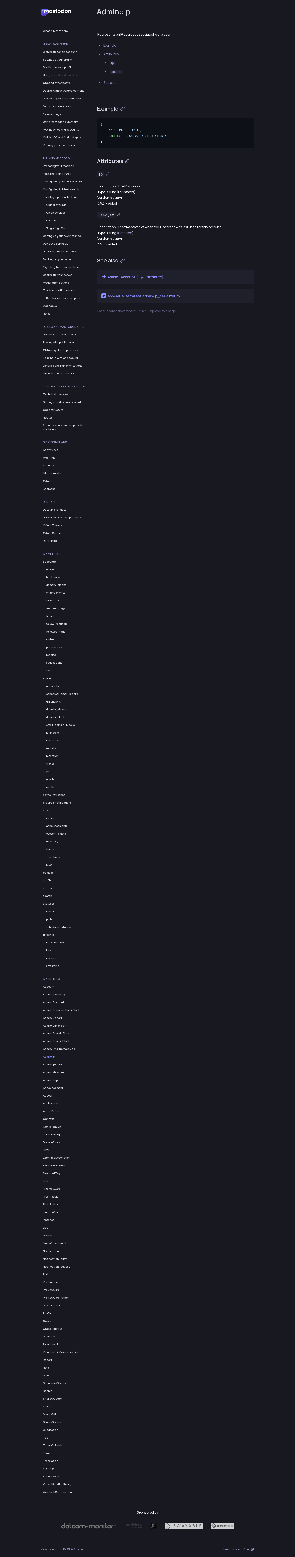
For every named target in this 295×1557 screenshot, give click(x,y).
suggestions (54, 662)
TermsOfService (53, 1445)
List (45, 1227)
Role (46, 1367)
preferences (54, 647)
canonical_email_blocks (62, 694)
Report (47, 1360)
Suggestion (50, 1430)
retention (52, 756)
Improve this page (162, 311)
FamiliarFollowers (54, 1165)
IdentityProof (52, 1212)
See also (110, 82)
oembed (48, 872)
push (49, 865)
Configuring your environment (62, 181)
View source (49, 1549)
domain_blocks (56, 585)
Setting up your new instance (62, 236)
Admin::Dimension (54, 1025)
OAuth (47, 481)
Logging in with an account (60, 358)
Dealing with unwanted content (63, 90)
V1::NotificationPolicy (57, 1484)
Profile (47, 1313)
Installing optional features (60, 197)
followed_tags (55, 631)
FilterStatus (51, 1204)
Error (46, 1150)
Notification (51, 1251)
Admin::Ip (49, 1056)
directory (52, 841)
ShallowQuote (52, 1399)
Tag (45, 1437)
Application (50, 1103)
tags (49, 670)
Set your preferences (57, 106)
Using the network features (61, 75)
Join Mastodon (232, 1549)
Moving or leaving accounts (61, 129)
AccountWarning (54, 994)
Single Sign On (55, 228)
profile (47, 880)
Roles (46, 313)
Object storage (56, 205)
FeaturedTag (51, 1173)
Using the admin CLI (55, 243)
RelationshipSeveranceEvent (62, 1352)
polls (49, 919)
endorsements (55, 592)
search (47, 896)
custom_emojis (56, 833)
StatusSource (52, 1422)
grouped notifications (57, 802)
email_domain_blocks (60, 725)
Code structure (53, 410)
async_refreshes (54, 795)
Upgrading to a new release (60, 251)
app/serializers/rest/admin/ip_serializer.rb (140, 296)
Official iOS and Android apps (62, 137)
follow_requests (57, 624)
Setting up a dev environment (62, 402)
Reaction (49, 1336)
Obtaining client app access (61, 350)
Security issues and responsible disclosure (63, 427)
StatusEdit (50, 1414)
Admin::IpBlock (52, 1064)
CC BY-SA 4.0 (66, 1549)
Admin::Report (52, 1080)
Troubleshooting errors (58, 290)
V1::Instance (51, 1476)
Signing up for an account (60, 52)
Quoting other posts (56, 83)
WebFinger (50, 457)
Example (109, 45)
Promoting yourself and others (63, 98)
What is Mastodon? (55, 31)
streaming (52, 966)
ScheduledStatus (54, 1383)
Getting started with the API (61, 334)
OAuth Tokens (52, 525)
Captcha (52, 220)
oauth (50, 787)
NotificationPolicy (55, 1259)
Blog (246, 1549)
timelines (49, 935)
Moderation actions (56, 282)
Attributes (111, 54)
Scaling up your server (57, 275)
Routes (48, 417)
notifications (51, 857)
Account (48, 986)
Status (47, 1406)
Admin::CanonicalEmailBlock (61, 1010)
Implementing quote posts (60, 373)
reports (51, 655)
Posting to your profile (58, 67)
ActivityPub (50, 450)
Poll (45, 1274)
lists (48, 950)
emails (50, 779)
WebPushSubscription (57, 1492)
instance (48, 818)
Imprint (81, 1549)
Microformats (52, 473)
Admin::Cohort (52, 1018)
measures (52, 740)
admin (47, 678)
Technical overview (55, 394)
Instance (48, 1220)
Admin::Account (53, 1002)
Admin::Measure (53, 1072)
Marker (47, 1235)
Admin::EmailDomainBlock (59, 1049)
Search (47, 1391)
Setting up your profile (57, 59)
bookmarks (53, 577)
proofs (47, 888)
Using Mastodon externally (60, 122)
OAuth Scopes (52, 533)
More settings (52, 114)
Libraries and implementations (62, 365)
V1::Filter (48, 1468)
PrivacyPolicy (52, 1305)
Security (48, 465)
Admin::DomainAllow (56, 1033)
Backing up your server (58, 259)
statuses (49, 903)
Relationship (51, 1344)
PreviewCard (51, 1290)
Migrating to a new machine (61, 267)
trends (50, 764)
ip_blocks (52, 732)
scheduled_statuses (59, 927)
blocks (50, 569)
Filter (46, 1181)
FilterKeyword (52, 1189)
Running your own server (59, 145)
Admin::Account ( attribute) (132, 276)
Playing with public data (58, 342)
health (47, 810)
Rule (46, 1375)
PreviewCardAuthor (56, 1297)
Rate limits (50, 541)
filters (50, 616)
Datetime (125, 233)
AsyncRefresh (52, 1111)
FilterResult (50, 1196)
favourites (53, 600)
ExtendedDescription (56, 1158)
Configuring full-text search (61, 189)
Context (48, 1119)
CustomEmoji (51, 1134)
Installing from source (57, 174)
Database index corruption (63, 298)
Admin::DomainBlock (56, 1041)
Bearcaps (49, 489)
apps (46, 771)
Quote (47, 1321)
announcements (57, 826)
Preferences (51, 1282)
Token (47, 1453)
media (50, 911)
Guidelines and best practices (62, 517)
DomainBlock (51, 1142)
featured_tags (55, 608)
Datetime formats (54, 509)
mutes (50, 639)
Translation (50, 1461)
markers (51, 958)
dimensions (53, 701)
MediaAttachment (54, 1243)
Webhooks (50, 306)
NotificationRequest (56, 1266)
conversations (55, 942)
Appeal (47, 1095)
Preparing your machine (58, 166)
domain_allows (56, 709)
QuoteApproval (53, 1329)
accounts (49, 561)
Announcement (53, 1088)
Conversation (52, 1126)
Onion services (56, 212)
